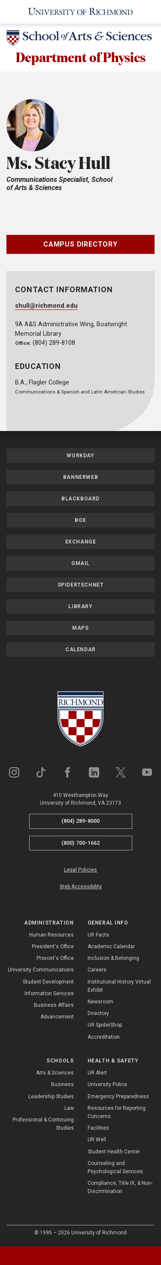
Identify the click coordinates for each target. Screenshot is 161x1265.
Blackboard (80, 500)
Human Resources (51, 936)
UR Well (97, 1140)
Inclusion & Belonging (113, 959)
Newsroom (100, 1003)
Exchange (80, 543)
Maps (80, 629)
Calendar (80, 650)
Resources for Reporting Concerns (117, 1113)
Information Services (49, 994)
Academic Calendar (111, 947)
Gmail (80, 564)
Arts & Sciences (55, 1074)
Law (69, 1109)
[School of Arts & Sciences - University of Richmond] (80, 39)
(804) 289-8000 (80, 821)
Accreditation (104, 1037)
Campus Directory (80, 245)
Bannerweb (80, 478)
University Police (107, 1085)
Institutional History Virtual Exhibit (119, 986)
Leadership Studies (51, 1097)
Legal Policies (80, 871)
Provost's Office (55, 959)
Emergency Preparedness (118, 1097)
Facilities (98, 1129)
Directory (98, 1014)
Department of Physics (80, 57)
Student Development (48, 982)
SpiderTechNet (81, 586)
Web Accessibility (81, 887)
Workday (80, 456)
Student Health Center (114, 1152)
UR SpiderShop (105, 1026)
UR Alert (97, 1074)
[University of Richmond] (80, 12)
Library (80, 607)
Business (62, 1085)
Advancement (57, 1018)
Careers (97, 971)
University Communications (41, 971)
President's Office (53, 947)
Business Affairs (54, 1006)
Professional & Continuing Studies (43, 1125)
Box (80, 521)
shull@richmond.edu (46, 306)
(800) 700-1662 (80, 843)
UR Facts (98, 936)
